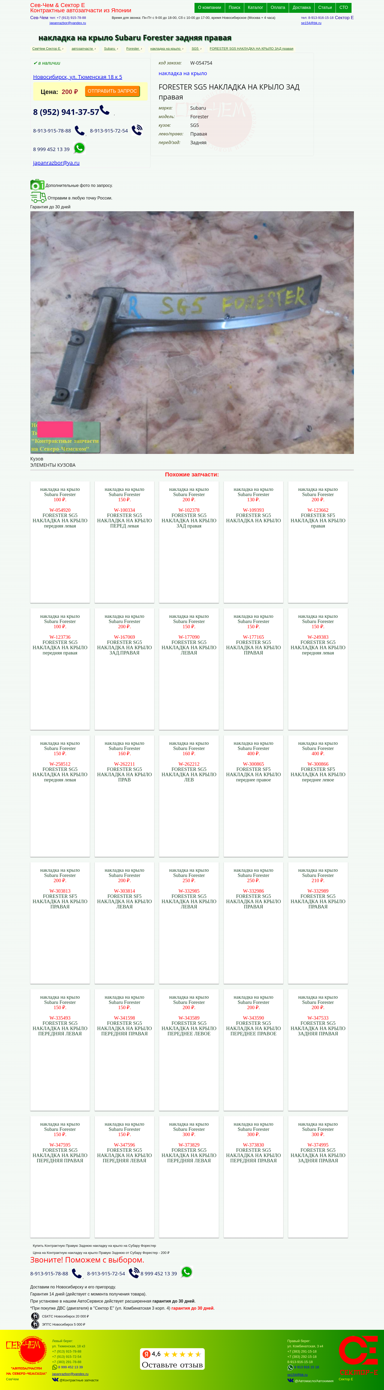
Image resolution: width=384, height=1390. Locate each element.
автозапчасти (83, 49)
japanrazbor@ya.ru (56, 162)
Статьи (325, 7)
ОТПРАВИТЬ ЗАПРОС (112, 91)
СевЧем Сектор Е (47, 49)
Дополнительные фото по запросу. (71, 185)
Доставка (302, 7)
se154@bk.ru (311, 23)
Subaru (110, 49)
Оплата (278, 7)
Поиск (234, 7)
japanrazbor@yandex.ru (68, 23)
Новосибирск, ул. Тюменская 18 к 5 (77, 76)
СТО (344, 7)
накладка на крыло (165, 49)
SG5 (195, 49)
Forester (133, 49)
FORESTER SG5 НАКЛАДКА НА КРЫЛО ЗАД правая (251, 49)
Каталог (255, 7)
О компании (209, 7)
